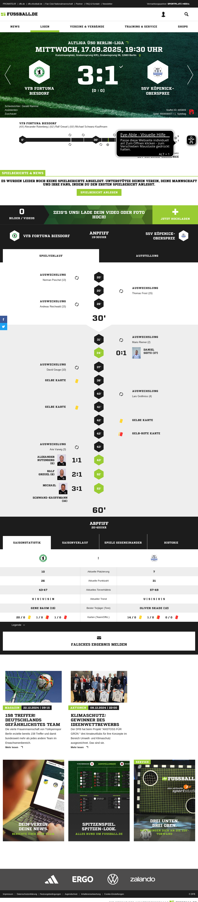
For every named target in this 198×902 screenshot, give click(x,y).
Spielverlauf (51, 255)
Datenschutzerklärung (27, 893)
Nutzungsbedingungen (50, 893)
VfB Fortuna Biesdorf (39, 91)
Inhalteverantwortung (91, 893)
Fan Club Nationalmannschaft (59, 4)
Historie (171, 542)
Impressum (8, 893)
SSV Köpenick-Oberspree (157, 91)
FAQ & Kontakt (93, 4)
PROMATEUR (9, 4)
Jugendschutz (71, 893)
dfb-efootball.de (35, 4)
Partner (79, 4)
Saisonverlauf (75, 542)
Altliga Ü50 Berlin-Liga (99, 43)
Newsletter (107, 4)
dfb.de (22, 4)
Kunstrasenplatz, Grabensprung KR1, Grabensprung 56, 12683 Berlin (99, 55)
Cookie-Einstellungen (114, 893)
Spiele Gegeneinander (123, 542)
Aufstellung (147, 255)
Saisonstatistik (27, 542)
